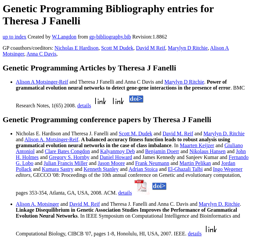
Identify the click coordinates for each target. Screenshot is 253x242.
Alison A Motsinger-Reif (42, 82)
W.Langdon (64, 37)
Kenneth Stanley (101, 169)
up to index (14, 37)
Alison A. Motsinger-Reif (51, 139)
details (84, 105)
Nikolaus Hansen (207, 151)
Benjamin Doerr (162, 151)
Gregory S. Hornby (69, 157)
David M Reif (150, 48)
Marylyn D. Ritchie (223, 133)
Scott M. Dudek (136, 133)
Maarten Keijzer (197, 145)
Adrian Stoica (142, 169)
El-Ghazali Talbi (185, 169)
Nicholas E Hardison (76, 48)
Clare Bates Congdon (67, 151)
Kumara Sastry (57, 169)
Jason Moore (111, 163)
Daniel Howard (116, 157)
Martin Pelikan (195, 163)
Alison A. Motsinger (37, 204)
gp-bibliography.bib (110, 37)
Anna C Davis (41, 54)
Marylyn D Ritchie (188, 48)
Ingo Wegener (227, 169)
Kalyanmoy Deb (117, 151)
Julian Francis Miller (65, 163)
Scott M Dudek (117, 48)
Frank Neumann (152, 163)
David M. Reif (177, 133)
